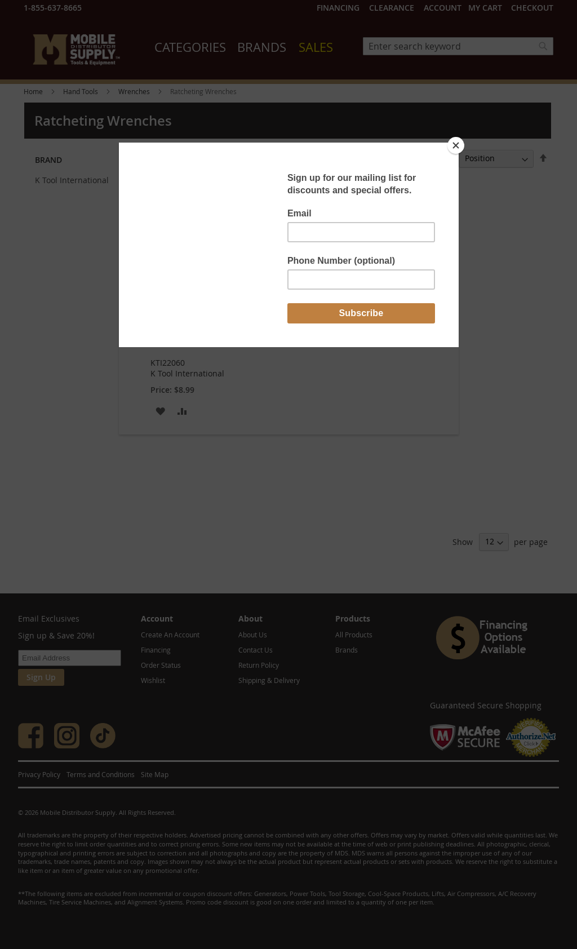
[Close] (455, 145)
